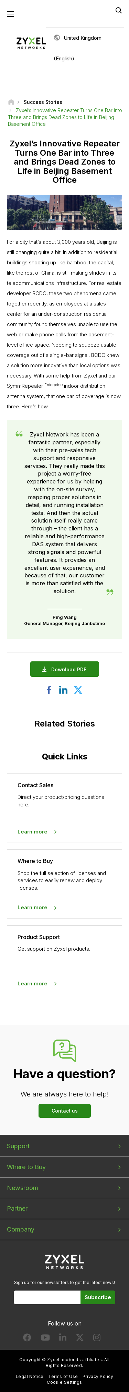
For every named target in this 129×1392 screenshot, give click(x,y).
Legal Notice (30, 1376)
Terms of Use (63, 1376)
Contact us (65, 1111)
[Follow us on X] (80, 1339)
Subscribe (98, 1297)
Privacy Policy (98, 1376)
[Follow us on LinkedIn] (62, 1339)
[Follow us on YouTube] (45, 1339)
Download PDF (70, 669)
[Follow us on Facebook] (27, 1339)
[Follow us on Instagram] (96, 1339)
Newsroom (22, 1187)
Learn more (32, 831)
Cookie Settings (64, 1382)
